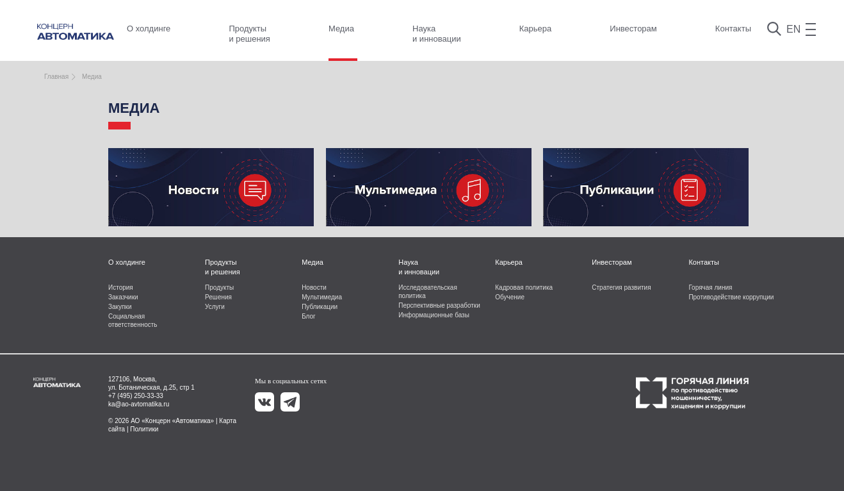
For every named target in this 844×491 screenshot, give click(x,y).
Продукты (219, 287)
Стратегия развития (621, 287)
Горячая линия (710, 287)
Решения (218, 297)
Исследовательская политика (427, 291)
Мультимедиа (322, 297)
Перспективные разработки (439, 305)
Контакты (733, 28)
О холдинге (148, 28)
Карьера (535, 28)
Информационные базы (433, 315)
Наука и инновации (436, 34)
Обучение (509, 297)
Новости (314, 287)
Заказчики (123, 297)
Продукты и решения (249, 34)
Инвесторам (633, 28)
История (120, 287)
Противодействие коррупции (731, 297)
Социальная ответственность (133, 320)
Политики (144, 429)
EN (793, 29)
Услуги (215, 306)
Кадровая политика (524, 287)
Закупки (119, 306)
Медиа (341, 28)
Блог (309, 316)
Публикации (319, 306)
